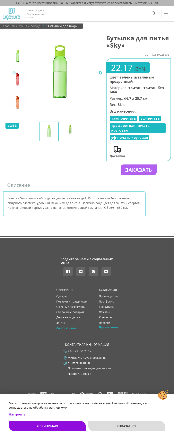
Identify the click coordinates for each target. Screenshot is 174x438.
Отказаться (126, 426)
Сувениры (64, 291)
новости (104, 324)
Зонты (60, 324)
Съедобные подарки (70, 313)
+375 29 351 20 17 (79, 352)
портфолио (106, 302)
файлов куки (58, 407)
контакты (105, 319)
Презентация (108, 328)
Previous (14, 73)
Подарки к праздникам (71, 302)
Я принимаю (47, 426)
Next (100, 73)
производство (108, 297)
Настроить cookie (79, 375)
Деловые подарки (68, 319)
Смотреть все (66, 329)
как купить (106, 308)
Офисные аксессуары (70, 308)
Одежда (61, 297)
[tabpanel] (59, 73)
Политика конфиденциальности (89, 369)
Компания (108, 291)
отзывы (104, 313)
